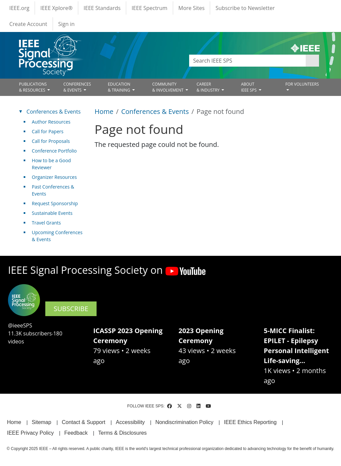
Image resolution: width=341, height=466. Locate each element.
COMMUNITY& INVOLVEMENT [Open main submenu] (168, 87)
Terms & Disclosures (122, 433)
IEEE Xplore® (56, 8)
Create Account (28, 24)
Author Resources (51, 122)
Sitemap (41, 422)
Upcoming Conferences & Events (57, 235)
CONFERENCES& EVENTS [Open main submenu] (77, 87)
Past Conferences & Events (53, 190)
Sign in (66, 24)
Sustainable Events (52, 213)
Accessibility (130, 422)
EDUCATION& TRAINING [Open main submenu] (119, 87)
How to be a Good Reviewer (51, 164)
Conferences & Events (155, 111)
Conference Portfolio (54, 151)
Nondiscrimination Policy (184, 422)
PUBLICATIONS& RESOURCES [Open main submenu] (33, 87)
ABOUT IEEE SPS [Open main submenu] (249, 87)
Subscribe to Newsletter (245, 8)
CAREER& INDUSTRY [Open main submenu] (208, 87)
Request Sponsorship (55, 203)
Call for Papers (48, 131)
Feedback (76, 433)
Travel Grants (46, 223)
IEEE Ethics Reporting (250, 422)
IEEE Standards (102, 8)
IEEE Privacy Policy (30, 433)
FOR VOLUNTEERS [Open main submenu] (302, 84)
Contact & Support (83, 422)
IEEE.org (19, 8)
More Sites (191, 8)
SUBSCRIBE (71, 308)
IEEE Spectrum (149, 8)
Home (104, 111)
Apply (312, 61)
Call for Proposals (51, 141)
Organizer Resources (54, 177)
